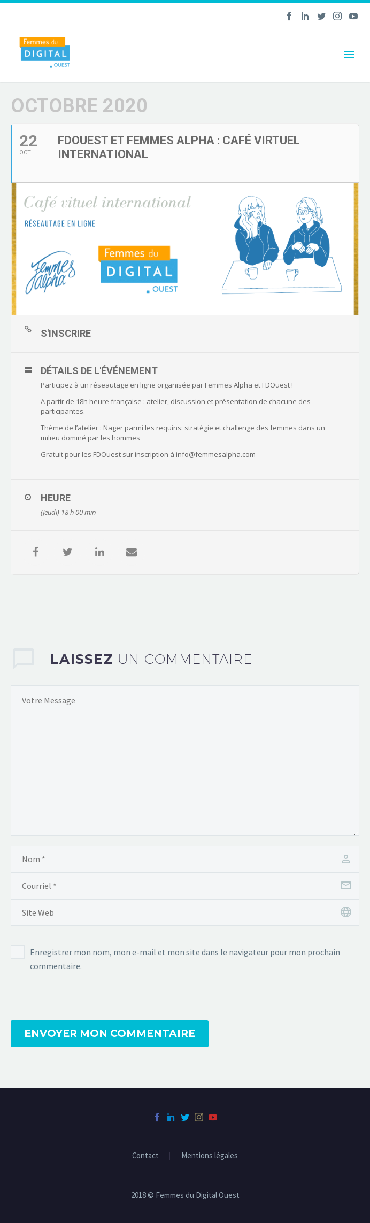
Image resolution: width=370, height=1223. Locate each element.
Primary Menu (349, 54)
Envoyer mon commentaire (109, 1033)
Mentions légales (209, 1156)
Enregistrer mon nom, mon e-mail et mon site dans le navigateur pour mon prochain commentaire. (185, 959)
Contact (145, 1156)
